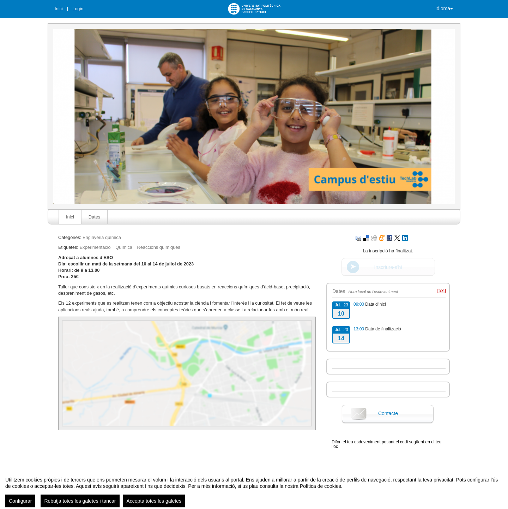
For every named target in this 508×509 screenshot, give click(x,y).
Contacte (388, 413)
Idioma (444, 8)
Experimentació (94, 247)
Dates (94, 217)
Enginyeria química (102, 237)
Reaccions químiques (158, 247)
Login (77, 8)
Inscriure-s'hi (388, 267)
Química (123, 247)
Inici (59, 8)
